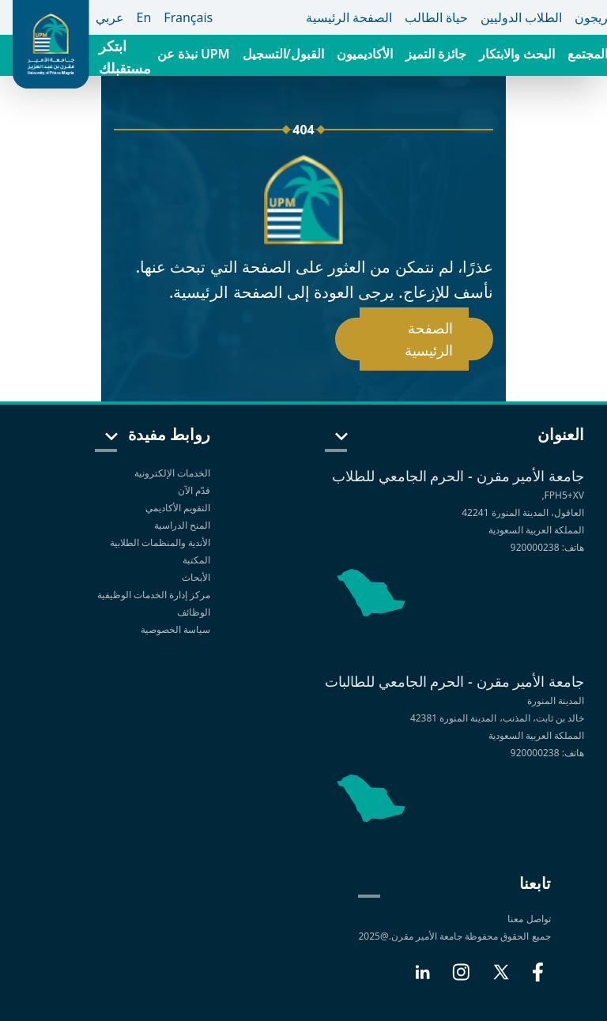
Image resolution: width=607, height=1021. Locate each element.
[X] (501, 978)
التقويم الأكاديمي (177, 507)
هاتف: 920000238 (547, 547)
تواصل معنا (528, 918)
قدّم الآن (194, 490)
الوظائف (193, 612)
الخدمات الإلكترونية (172, 473)
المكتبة (196, 560)
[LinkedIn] (422, 978)
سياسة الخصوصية (174, 629)
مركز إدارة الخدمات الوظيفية (153, 594)
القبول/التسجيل (283, 53)
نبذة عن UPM (193, 53)
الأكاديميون (365, 53)
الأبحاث (196, 577)
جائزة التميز (435, 53)
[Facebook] (538, 978)
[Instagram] (460, 978)
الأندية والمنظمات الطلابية (160, 542)
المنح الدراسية (182, 525)
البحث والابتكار (517, 53)
